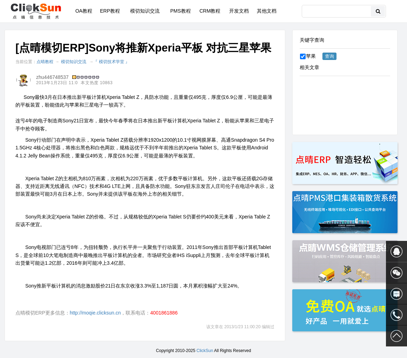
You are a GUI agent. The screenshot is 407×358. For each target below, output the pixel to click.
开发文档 (239, 11)
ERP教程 (110, 11)
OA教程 (83, 11)
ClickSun (204, 350)
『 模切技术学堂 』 (111, 61)
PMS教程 (180, 11)
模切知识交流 (145, 11)
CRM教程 (209, 11)
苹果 (308, 56)
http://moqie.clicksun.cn (95, 313)
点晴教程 (44, 61)
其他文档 (266, 11)
